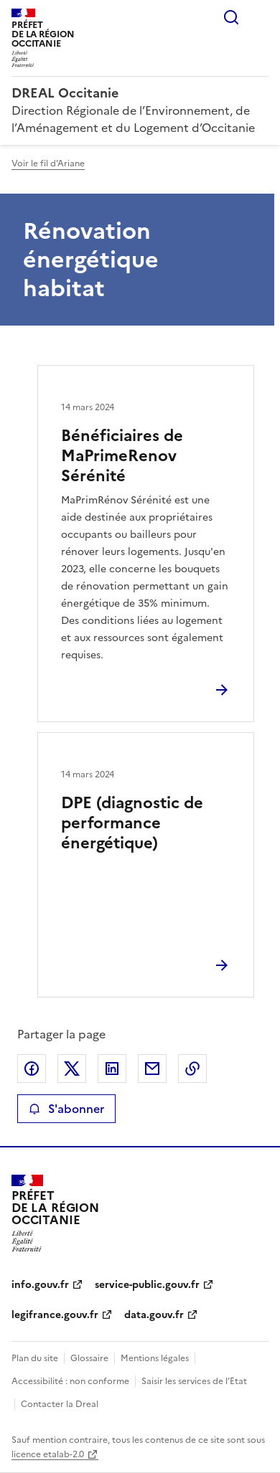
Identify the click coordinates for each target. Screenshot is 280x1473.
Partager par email (152, 1068)
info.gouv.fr (40, 1284)
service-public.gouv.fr (147, 1284)
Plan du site (34, 1358)
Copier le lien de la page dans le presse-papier (192, 1068)
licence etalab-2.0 (47, 1454)
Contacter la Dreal (59, 1404)
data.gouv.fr (154, 1314)
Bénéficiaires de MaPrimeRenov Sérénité (122, 456)
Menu (260, 17)
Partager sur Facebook (31, 1068)
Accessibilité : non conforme (70, 1381)
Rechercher (231, 17)
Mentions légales (155, 1358)
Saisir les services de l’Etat (194, 1381)
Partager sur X (71, 1068)
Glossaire (89, 1358)
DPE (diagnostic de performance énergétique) (132, 823)
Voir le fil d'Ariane (48, 163)
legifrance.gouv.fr (54, 1314)
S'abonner (66, 1108)
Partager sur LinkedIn (112, 1068)
